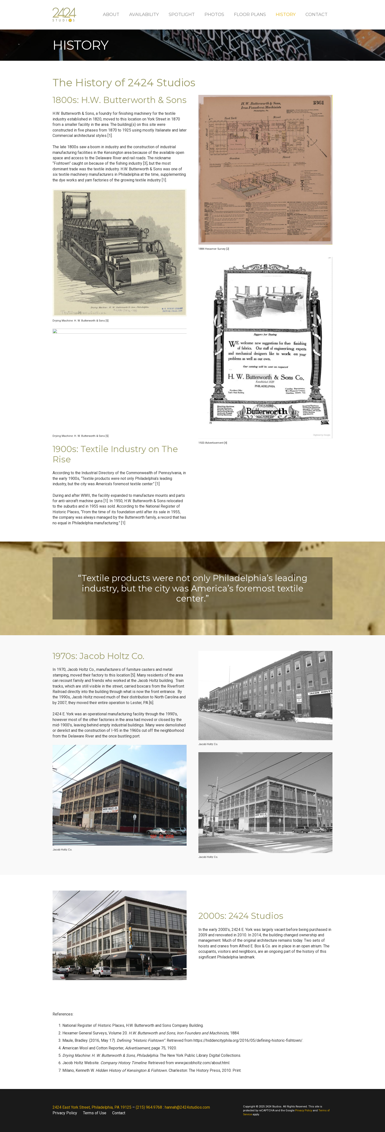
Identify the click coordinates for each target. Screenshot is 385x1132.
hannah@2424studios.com (187, 1107)
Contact (118, 1113)
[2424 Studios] (64, 14)
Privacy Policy (65, 1113)
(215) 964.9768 (149, 1107)
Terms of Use (94, 1113)
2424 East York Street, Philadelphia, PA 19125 (92, 1107)
